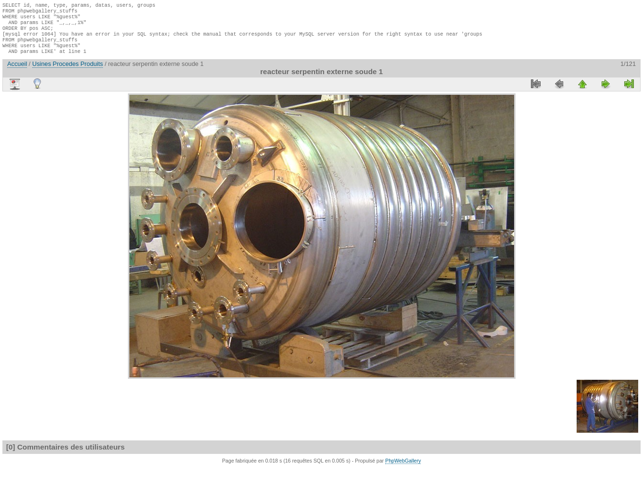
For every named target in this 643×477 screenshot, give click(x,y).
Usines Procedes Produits (67, 72)
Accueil (17, 72)
